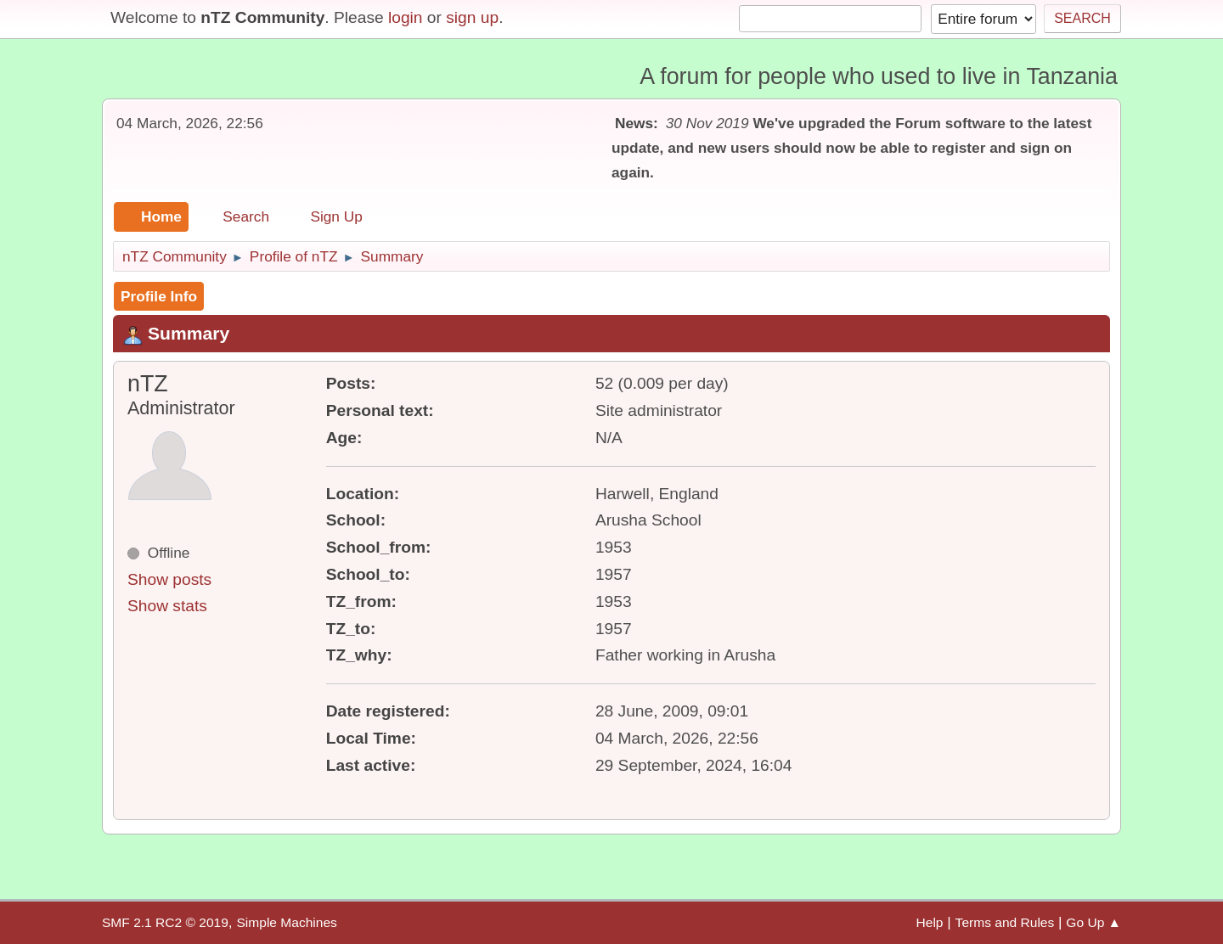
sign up (472, 17)
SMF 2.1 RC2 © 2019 (165, 922)
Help (930, 922)
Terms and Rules (1005, 922)
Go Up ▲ (1093, 922)
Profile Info (159, 296)
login (405, 17)
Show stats (167, 606)
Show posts (169, 579)
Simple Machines (286, 922)
